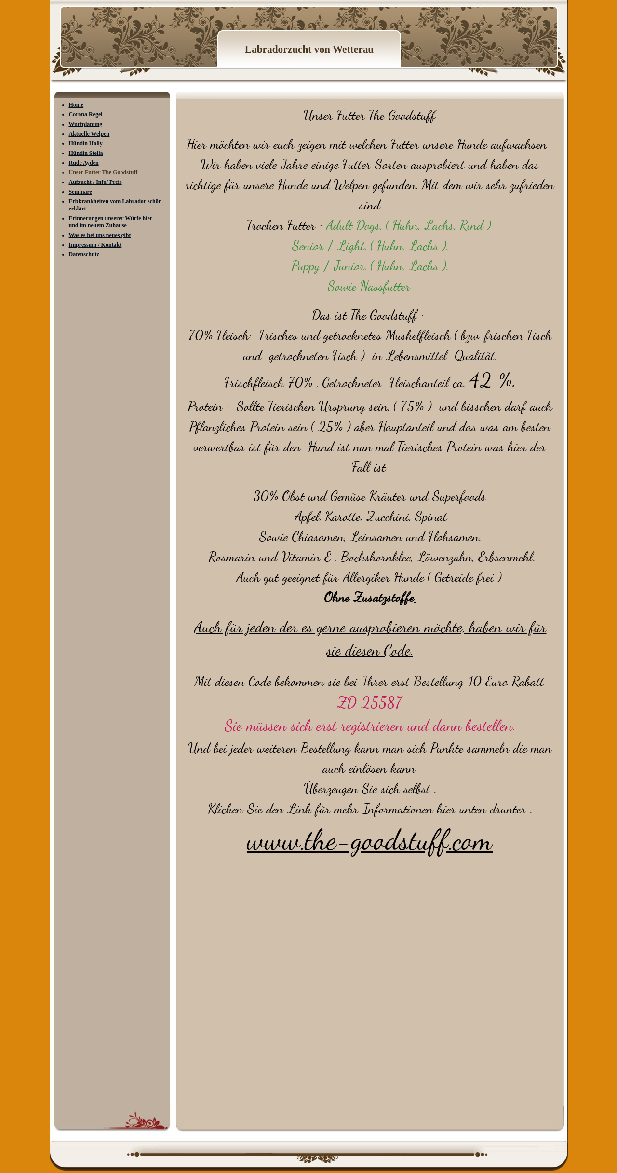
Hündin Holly (86, 143)
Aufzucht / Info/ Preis (95, 182)
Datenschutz (84, 254)
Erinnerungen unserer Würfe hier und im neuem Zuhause (111, 222)
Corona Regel (86, 114)
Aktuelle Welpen (89, 133)
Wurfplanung (86, 124)
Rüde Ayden (84, 162)
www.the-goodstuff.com (370, 840)
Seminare (80, 191)
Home (76, 104)
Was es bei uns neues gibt (100, 235)
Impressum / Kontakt (95, 244)
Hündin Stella (86, 153)
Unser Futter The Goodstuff (103, 172)
